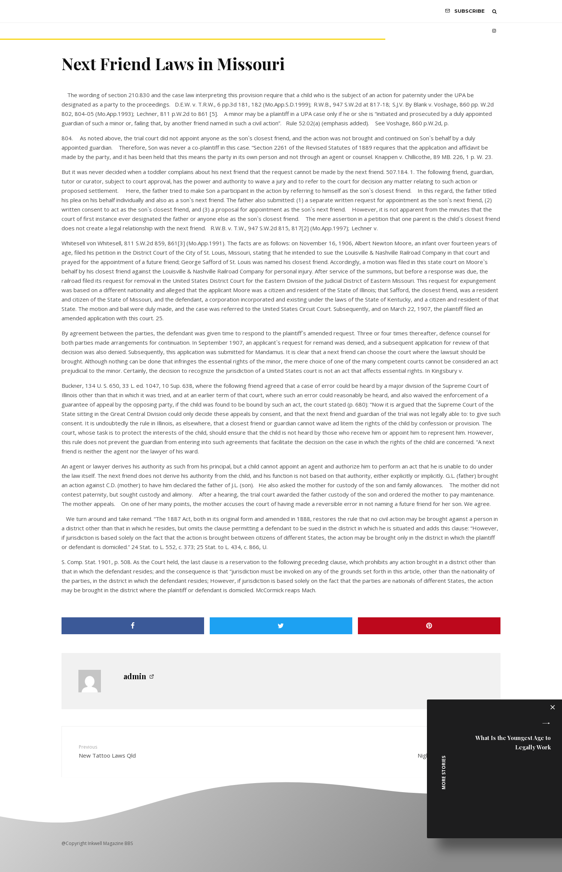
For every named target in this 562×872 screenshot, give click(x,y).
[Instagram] (494, 31)
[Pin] (429, 625)
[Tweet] (281, 625)
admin (134, 676)
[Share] (133, 625)
